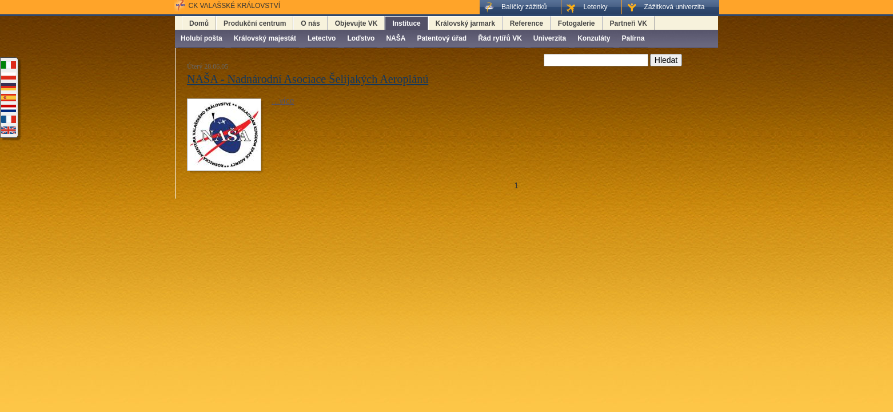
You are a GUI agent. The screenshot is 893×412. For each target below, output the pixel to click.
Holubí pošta (201, 38)
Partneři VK (628, 23)
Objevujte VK (356, 23)
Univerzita (549, 38)
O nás (310, 23)
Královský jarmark (465, 23)
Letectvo (322, 38)
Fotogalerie (576, 23)
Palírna (633, 38)
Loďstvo (360, 38)
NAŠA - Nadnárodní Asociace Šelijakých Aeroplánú (307, 79)
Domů (199, 23)
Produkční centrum (255, 23)
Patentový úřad (442, 38)
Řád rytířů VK (500, 38)
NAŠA (395, 38)
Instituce (406, 23)
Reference (526, 23)
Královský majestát (265, 38)
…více (283, 100)
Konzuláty (593, 38)
